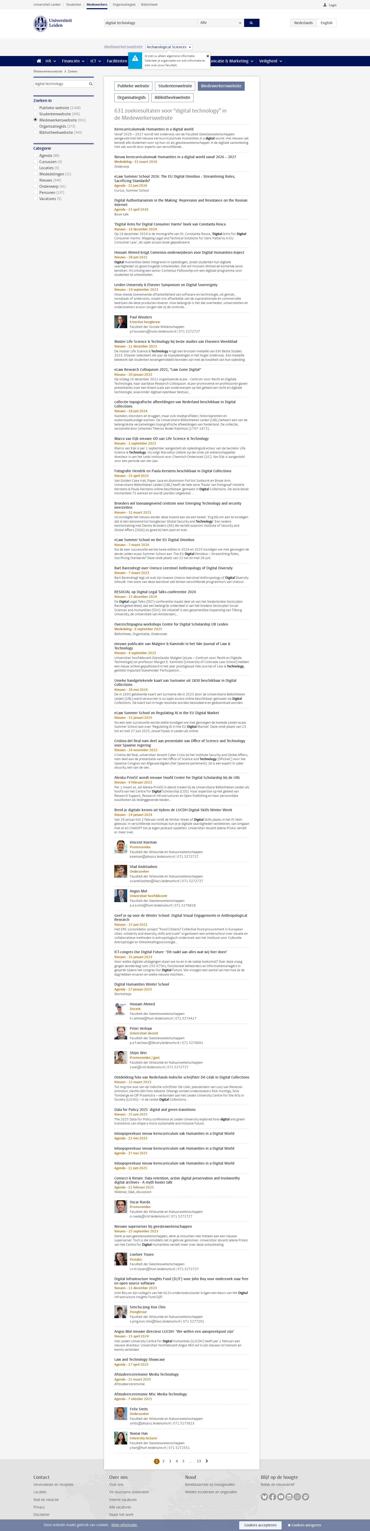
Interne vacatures (123, 1499)
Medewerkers (97, 4)
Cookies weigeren (306, 1525)
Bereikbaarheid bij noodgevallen (210, 1484)
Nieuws (63, 180)
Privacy (39, 1507)
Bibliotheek (149, 4)
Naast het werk (121, 1514)
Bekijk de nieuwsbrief (277, 1484)
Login (333, 5)
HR (48, 61)
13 (200, 1461)
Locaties (63, 168)
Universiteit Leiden (47, 4)
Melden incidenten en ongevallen (211, 1492)
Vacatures (63, 199)
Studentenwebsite (63, 114)
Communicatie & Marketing (223, 61)
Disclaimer (41, 1514)
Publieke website (63, 108)
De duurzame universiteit (129, 1492)
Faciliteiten (117, 61)
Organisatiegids (124, 4)
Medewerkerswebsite (47, 71)
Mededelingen (63, 174)
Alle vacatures (120, 1507)
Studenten (73, 4)
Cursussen (63, 162)
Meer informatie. (124, 1525)
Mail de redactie (46, 1499)
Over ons (116, 1484)
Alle (203, 22)
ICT (93, 61)
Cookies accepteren (260, 1525)
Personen (63, 192)
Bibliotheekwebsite (63, 132)
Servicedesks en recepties (53, 1484)
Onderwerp (63, 186)
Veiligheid (268, 61)
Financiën (71, 61)
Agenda (63, 155)
